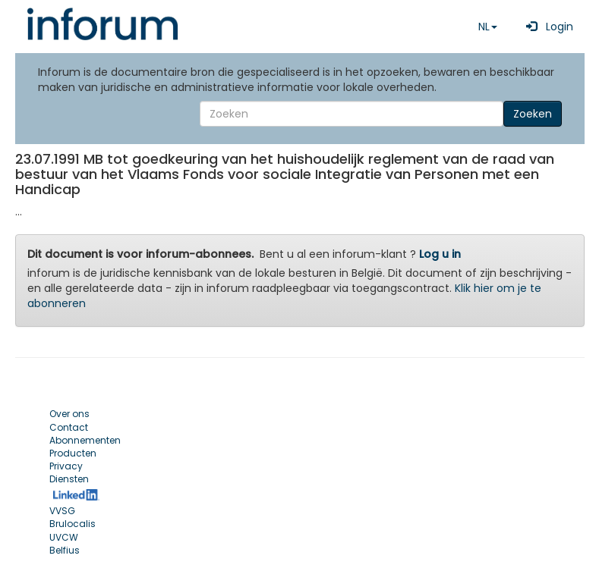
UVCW (63, 537)
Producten (72, 453)
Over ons (69, 413)
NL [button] (487, 26)
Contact (68, 427)
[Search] (351, 114)
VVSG (62, 510)
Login (546, 26)
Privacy (66, 466)
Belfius (64, 550)
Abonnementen (85, 440)
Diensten (69, 478)
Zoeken (532, 113)
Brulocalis (72, 523)
